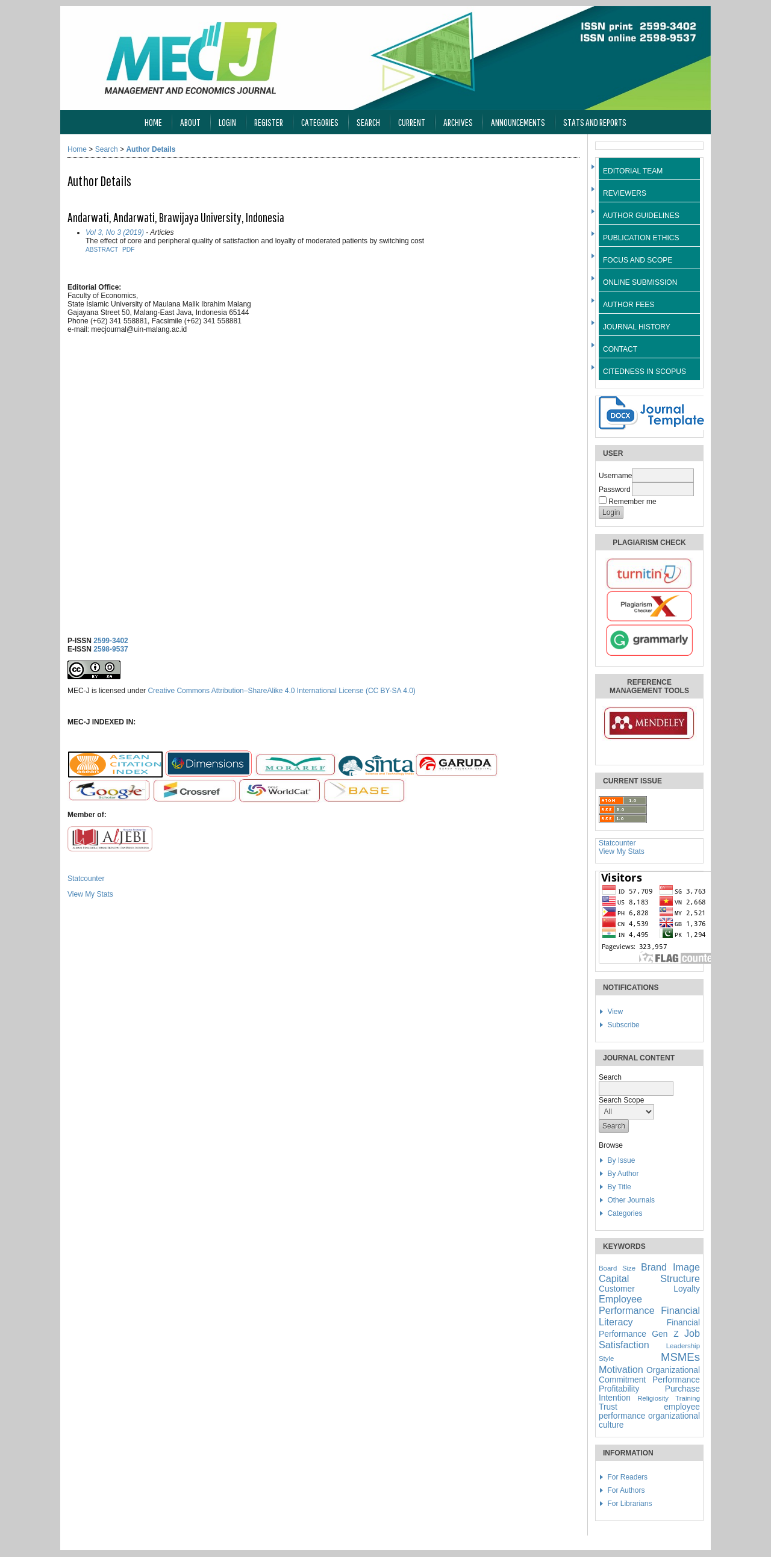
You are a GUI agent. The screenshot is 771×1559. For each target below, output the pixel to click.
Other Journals (631, 1200)
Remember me (632, 501)
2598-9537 (110, 649)
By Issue (621, 1160)
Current (411, 122)
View (615, 1011)
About (190, 122)
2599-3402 (110, 640)
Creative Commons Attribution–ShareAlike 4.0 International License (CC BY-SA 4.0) (281, 690)
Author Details (150, 149)
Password (615, 489)
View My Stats (622, 851)
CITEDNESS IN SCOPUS (644, 371)
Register (268, 122)
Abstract (102, 249)
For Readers (627, 1477)
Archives (458, 122)
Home (153, 122)
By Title (619, 1187)
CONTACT (620, 349)
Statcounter (617, 843)
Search (368, 122)
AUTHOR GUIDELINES (641, 215)
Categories (624, 1213)
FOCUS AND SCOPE (637, 260)
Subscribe (623, 1025)
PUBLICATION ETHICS (641, 238)
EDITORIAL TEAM (633, 171)
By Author (622, 1173)
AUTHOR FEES (628, 304)
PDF (128, 249)
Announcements (518, 122)
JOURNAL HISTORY (636, 327)
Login (227, 122)
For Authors (626, 1490)
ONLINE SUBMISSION (640, 282)
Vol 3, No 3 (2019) (115, 232)
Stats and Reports (594, 122)
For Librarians (629, 1503)
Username (615, 475)
